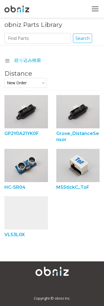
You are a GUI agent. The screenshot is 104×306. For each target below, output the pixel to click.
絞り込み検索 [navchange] (23, 60)
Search (82, 38)
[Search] (37, 38)
